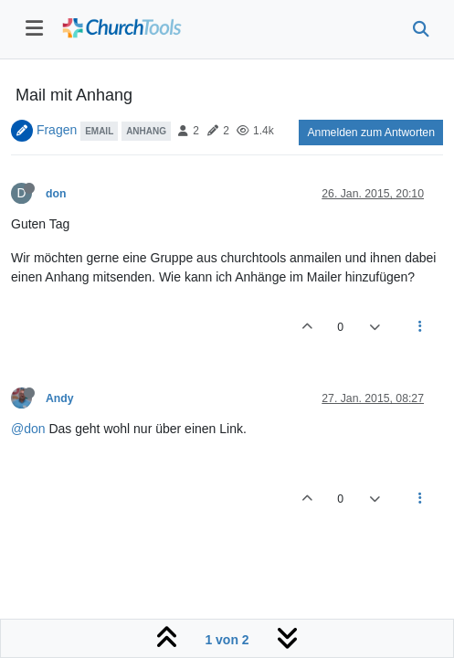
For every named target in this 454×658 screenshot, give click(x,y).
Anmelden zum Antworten (371, 132)
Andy (60, 398)
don (56, 193)
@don (28, 428)
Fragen (57, 129)
